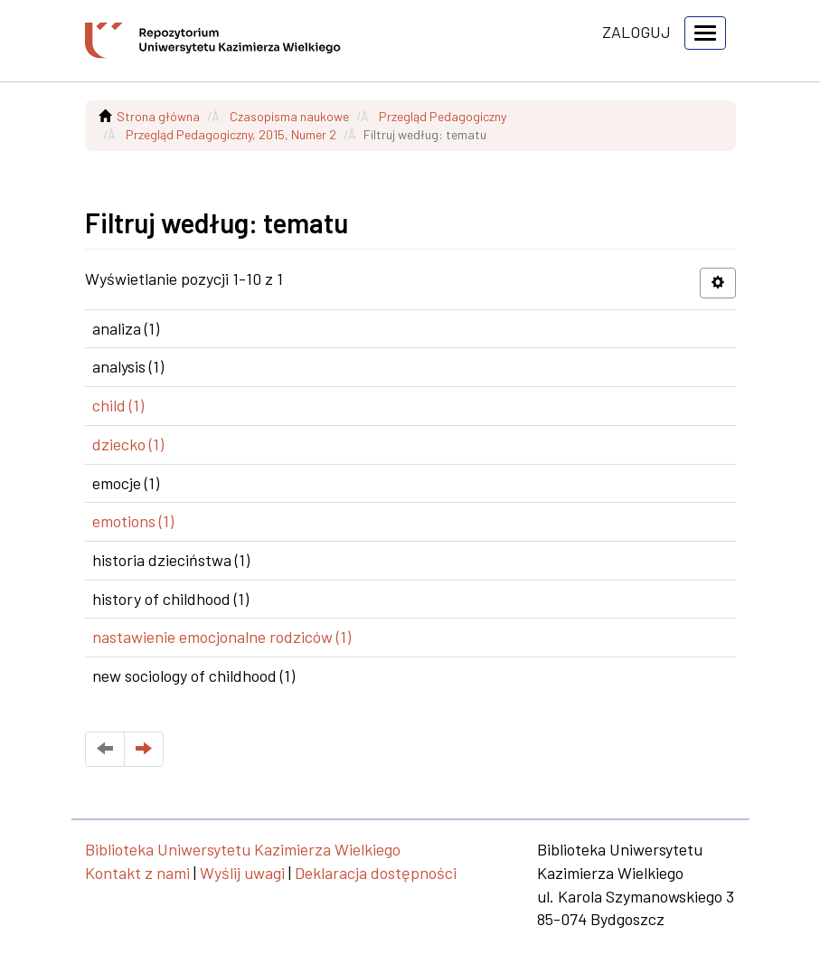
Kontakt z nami (137, 873)
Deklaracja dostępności (376, 873)
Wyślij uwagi (242, 873)
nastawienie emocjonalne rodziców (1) (221, 637)
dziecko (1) (128, 444)
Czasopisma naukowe (289, 116)
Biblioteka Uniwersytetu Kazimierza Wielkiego (243, 849)
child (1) (118, 405)
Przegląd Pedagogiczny (442, 116)
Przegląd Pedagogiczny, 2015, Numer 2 (231, 134)
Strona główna (158, 116)
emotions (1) (133, 521)
